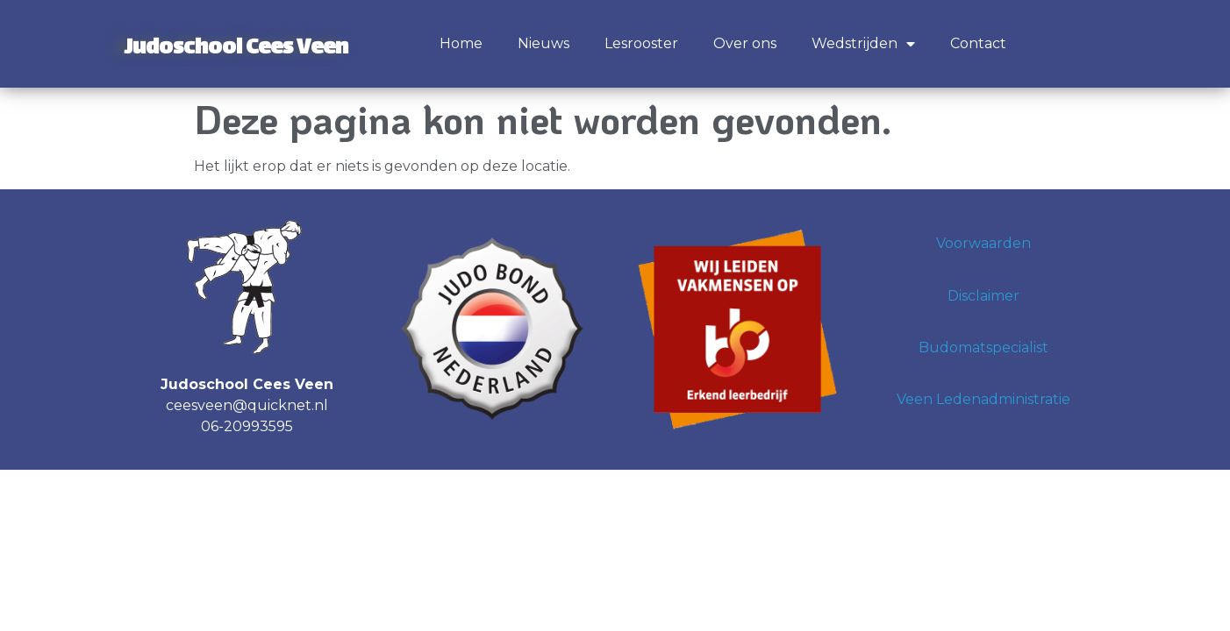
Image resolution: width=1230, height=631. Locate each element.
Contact (978, 43)
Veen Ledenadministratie (983, 399)
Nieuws (543, 43)
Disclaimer (983, 295)
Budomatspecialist (983, 347)
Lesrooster (641, 43)
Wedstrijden (863, 44)
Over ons (744, 43)
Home (461, 43)
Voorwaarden (983, 243)
